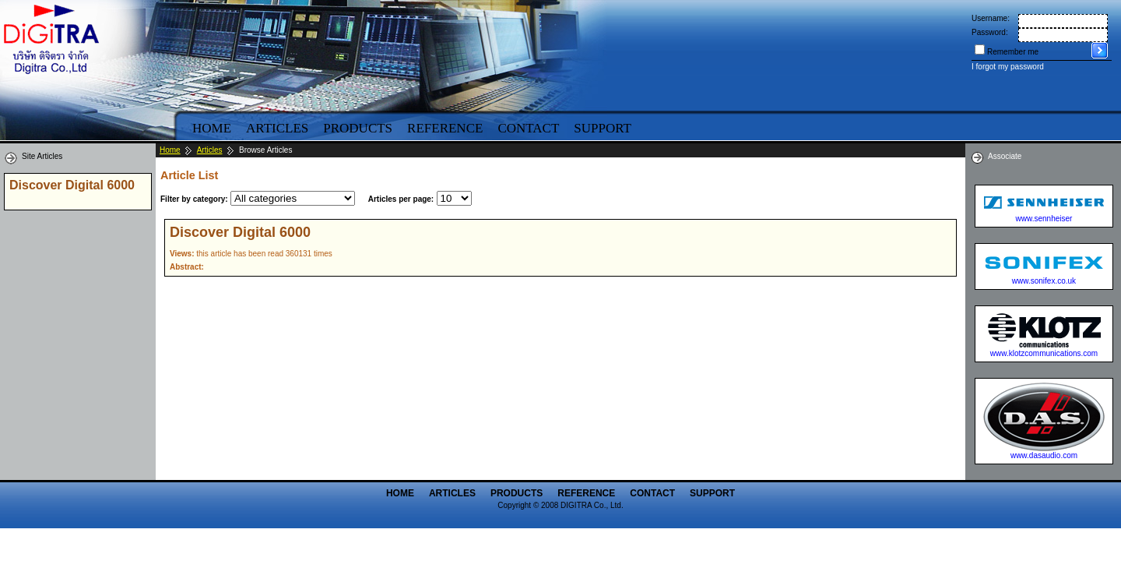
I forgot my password (1008, 66)
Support (602, 128)
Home (211, 128)
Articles (277, 128)
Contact (528, 128)
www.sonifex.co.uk (1044, 281)
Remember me (1012, 52)
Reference (445, 128)
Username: (991, 18)
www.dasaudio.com (1043, 455)
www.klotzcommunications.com (1044, 353)
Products (357, 128)
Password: (990, 32)
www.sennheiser (1044, 218)
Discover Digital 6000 (240, 232)
